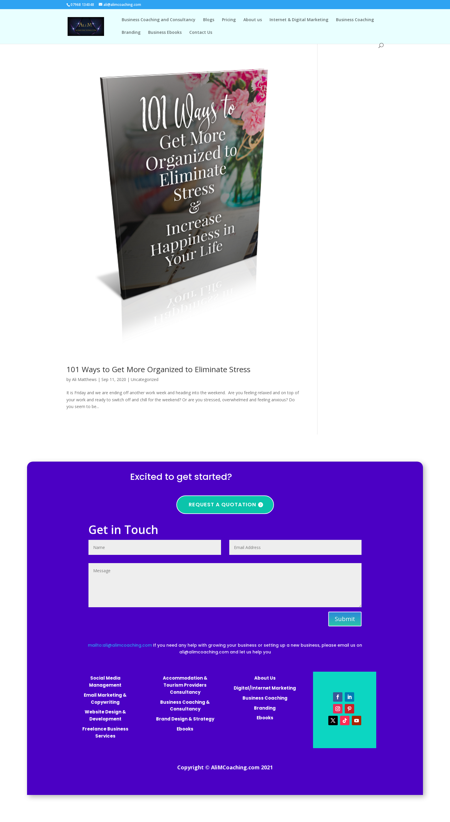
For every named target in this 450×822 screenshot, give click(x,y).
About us (252, 20)
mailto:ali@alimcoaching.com (120, 645)
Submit (345, 619)
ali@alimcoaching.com (204, 652)
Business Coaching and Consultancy (158, 20)
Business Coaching (355, 20)
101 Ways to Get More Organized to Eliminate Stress (158, 369)
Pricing (229, 20)
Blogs (208, 20)
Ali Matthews (84, 379)
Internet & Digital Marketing (299, 20)
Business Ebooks (165, 32)
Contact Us (200, 32)
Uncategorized (144, 379)
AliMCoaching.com (235, 767)
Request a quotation (222, 504)
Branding (131, 32)
